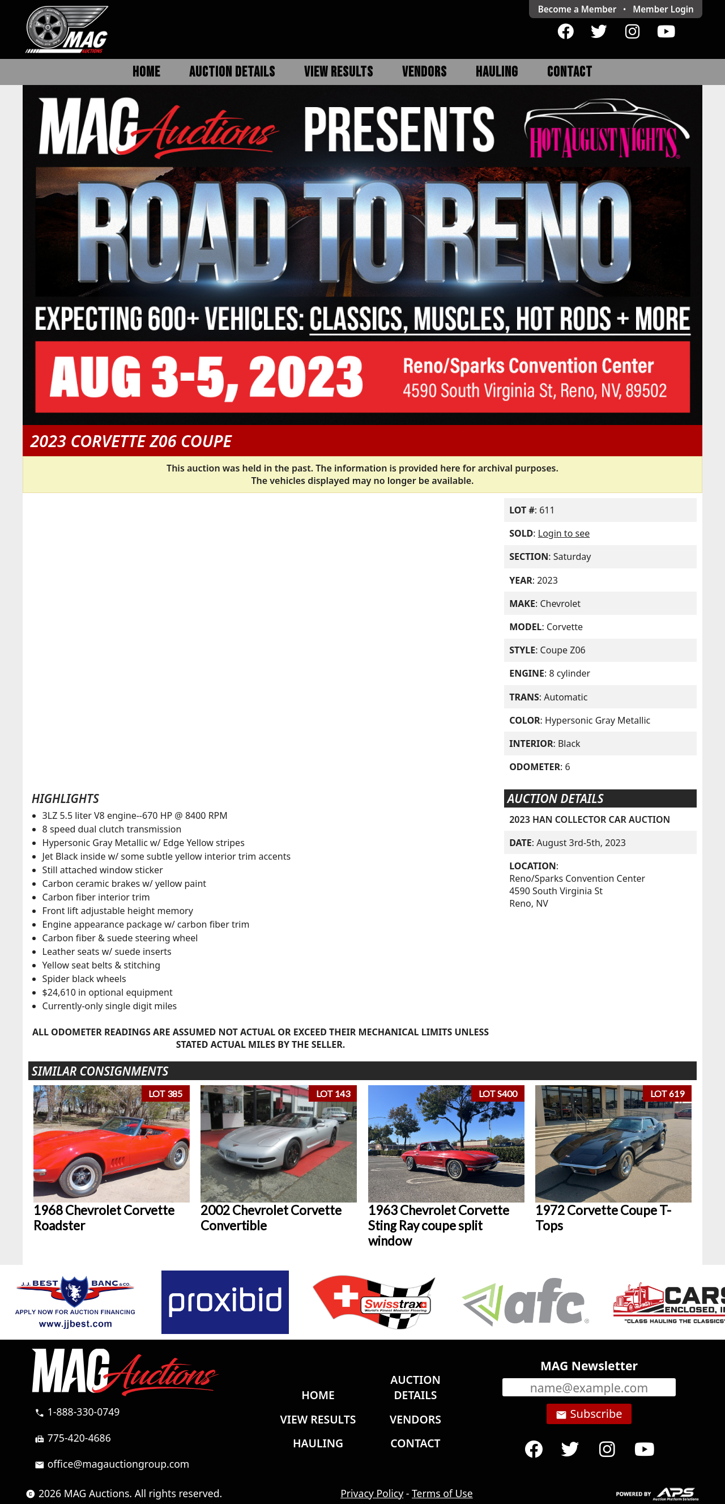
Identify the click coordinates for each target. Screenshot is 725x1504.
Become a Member (577, 9)
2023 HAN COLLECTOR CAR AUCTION (589, 819)
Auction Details (232, 72)
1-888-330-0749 (77, 1411)
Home (146, 72)
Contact (569, 72)
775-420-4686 (73, 1437)
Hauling (497, 72)
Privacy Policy (371, 1493)
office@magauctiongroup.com (112, 1464)
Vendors (424, 72)
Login (663, 9)
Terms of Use (442, 1493)
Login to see (564, 533)
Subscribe (589, 1414)
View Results (338, 72)
